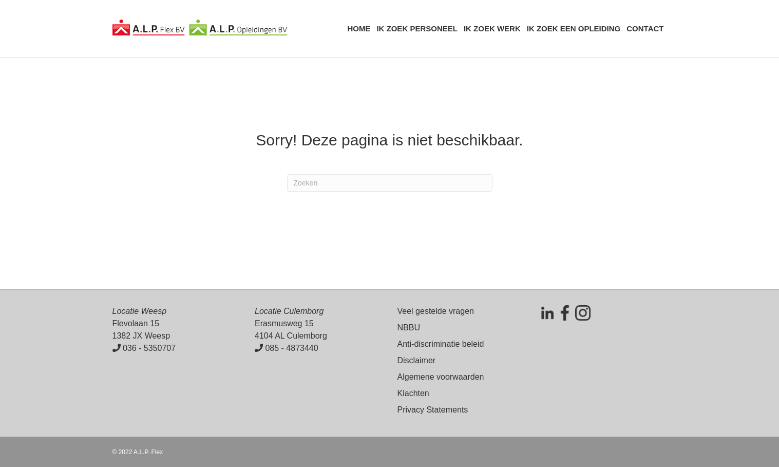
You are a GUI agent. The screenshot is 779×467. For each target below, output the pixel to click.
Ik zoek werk (492, 28)
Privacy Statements (432, 409)
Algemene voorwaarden (440, 376)
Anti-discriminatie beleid (440, 344)
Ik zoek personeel (417, 28)
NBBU (408, 327)
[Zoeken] (389, 183)
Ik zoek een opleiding (574, 28)
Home (358, 28)
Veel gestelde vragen (435, 311)
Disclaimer (416, 360)
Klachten (413, 393)
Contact (644, 28)
